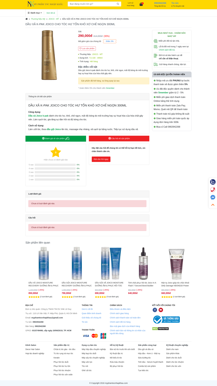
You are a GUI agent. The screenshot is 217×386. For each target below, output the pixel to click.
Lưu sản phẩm (86, 48)
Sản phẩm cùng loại (147, 345)
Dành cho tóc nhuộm (175, 362)
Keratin (57, 358)
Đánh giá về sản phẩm (55, 138)
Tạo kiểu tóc (143, 370)
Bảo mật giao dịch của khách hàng (125, 326)
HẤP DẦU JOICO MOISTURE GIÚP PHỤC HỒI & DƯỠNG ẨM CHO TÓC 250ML (41, 284)
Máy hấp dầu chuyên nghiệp (94, 349)
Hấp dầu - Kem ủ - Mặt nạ (149, 353)
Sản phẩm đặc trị (61, 345)
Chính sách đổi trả (167, 50)
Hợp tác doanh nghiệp (34, 353)
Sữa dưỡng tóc (144, 358)
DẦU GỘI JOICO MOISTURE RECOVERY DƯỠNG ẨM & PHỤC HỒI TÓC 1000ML (108, 284)
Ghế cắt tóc (87, 370)
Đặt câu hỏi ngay (101, 159)
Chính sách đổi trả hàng (120, 322)
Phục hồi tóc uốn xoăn (63, 375)
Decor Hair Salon (32, 349)
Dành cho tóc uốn (173, 366)
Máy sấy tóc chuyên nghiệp (93, 358)
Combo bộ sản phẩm (147, 366)
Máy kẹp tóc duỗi (89, 353)
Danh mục (35, 13)
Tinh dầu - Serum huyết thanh (150, 362)
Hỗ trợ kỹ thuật (116, 345)
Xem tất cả (50, 13)
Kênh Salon (30, 345)
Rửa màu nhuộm (117, 362)
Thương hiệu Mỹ (38, 19)
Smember (110, 88)
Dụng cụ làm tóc (89, 345)
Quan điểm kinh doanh (91, 313)
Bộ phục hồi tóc (116, 366)
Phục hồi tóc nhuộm (62, 370)
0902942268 (38, 322)
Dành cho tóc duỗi (174, 358)
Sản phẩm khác (172, 353)
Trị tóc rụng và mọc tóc (63, 353)
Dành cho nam (172, 349)
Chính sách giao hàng (119, 313)
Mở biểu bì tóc (116, 358)
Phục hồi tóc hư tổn (62, 366)
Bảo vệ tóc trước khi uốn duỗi (122, 349)
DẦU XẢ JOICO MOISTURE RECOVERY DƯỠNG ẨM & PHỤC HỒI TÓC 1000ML (75, 284)
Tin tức (85, 322)
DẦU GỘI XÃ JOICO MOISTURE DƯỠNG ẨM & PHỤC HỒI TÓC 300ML (140, 284)
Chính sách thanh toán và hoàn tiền (125, 318)
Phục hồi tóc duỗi (61, 362)
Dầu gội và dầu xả (145, 349)
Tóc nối (85, 366)
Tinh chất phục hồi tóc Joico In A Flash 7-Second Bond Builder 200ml (174, 284)
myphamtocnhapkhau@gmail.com (47, 318)
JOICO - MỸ (54, 19)
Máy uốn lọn (87, 362)
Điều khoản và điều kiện (120, 309)
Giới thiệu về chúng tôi (91, 318)
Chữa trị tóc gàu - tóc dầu (64, 349)
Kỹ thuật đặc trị (116, 353)
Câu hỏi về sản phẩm (119, 138)
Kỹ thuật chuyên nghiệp (177, 345)
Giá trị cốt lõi (87, 309)
